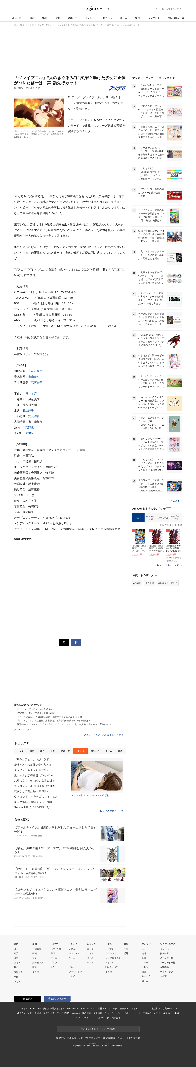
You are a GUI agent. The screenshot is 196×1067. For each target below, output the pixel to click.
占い (107, 1013)
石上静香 (28, 410)
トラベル (109, 962)
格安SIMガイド (24, 1013)
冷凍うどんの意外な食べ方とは (33, 764)
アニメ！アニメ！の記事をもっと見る (104, 735)
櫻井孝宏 (31, 393)
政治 (16, 958)
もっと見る (175, 500)
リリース (164, 949)
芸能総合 (36, 949)
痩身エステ (103, 1017)
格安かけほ (48, 1013)
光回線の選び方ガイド (54, 1008)
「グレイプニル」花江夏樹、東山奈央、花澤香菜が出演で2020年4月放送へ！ (55, 720)
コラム (123, 18)
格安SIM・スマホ (170, 1008)
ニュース (16, 18)
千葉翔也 (28, 427)
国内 (32, 18)
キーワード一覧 (167, 962)
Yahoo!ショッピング (167, 583)
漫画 (137, 18)
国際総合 (18, 972)
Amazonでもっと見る (168, 565)
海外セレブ (37, 962)
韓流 (34, 967)
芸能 (57, 18)
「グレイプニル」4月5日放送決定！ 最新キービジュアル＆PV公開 (49, 717)
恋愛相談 (97, 1013)
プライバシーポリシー (89, 1037)
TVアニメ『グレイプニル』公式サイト (36, 709)
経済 (16, 953)
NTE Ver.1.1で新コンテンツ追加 (33, 801)
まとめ (17, 962)
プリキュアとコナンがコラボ (31, 759)
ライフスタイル (112, 958)
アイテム (135, 1008)
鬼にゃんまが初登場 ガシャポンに (34, 775)
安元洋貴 (34, 416)
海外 (44, 18)
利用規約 (71, 1037)
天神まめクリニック (107, 1008)
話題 (126, 953)
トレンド (90, 18)
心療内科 (124, 1008)
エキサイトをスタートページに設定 (98, 1029)
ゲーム (72, 958)
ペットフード (82, 1017)
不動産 (157, 1013)
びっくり (91, 949)
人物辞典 (164, 967)
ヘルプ (163, 976)
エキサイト (178, 9)
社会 (16, 949)
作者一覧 (164, 953)
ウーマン (116, 1013)
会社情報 (60, 1037)
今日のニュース (176, 18)
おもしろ (107, 18)
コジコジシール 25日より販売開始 (34, 786)
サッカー (55, 958)
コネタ (90, 953)
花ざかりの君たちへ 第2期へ (31, 791)
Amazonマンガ (151, 517)
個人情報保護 (109, 1037)
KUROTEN (35, 1008)
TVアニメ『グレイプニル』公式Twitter (36, 713)
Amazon (137, 583)
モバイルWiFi (63, 1013)
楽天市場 (149, 583)
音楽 (34, 958)
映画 (34, 953)
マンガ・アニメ (76, 953)
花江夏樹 (36, 371)
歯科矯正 (167, 1013)
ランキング (154, 18)
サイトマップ (166, 971)
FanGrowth (72, 1008)
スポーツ (72, 18)
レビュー (73, 949)
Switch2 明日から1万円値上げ (32, 807)
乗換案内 (147, 1013)
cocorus (76, 1013)
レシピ (126, 1013)
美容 (176, 1013)
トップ (20, 751)
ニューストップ (162, 9)
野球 (53, 953)
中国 (16, 977)
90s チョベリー (112, 967)
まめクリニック (87, 1008)
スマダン (109, 949)
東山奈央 (34, 376)
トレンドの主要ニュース (111, 811)
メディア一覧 (166, 958)
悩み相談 (86, 1013)
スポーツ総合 (57, 949)
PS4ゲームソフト (176, 517)
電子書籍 (116, 1017)
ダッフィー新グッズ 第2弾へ (31, 770)
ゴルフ (54, 962)
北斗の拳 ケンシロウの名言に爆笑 (34, 780)
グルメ (72, 967)
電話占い (155, 1008)
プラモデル (163, 517)
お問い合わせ (133, 1037)
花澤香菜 (36, 382)
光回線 (37, 1013)
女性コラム (110, 953)
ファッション (75, 971)
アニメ (138, 517)
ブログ (145, 1008)
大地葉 (29, 433)
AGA (93, 1017)
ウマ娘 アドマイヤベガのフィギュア (36, 796)
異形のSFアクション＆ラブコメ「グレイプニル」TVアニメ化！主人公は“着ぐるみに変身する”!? (64, 724)
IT (70, 962)
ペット (90, 962)
